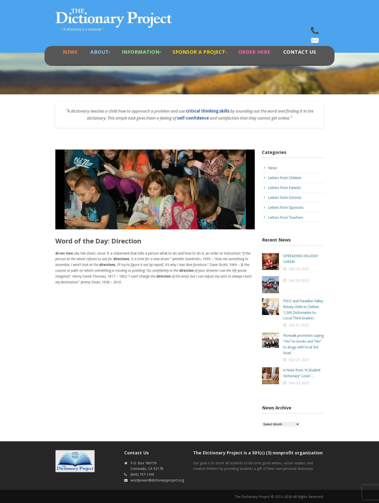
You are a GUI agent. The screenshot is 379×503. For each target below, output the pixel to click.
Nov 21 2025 (299, 359)
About (99, 52)
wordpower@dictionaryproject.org (315, 39)
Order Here (254, 52)
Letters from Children (284, 177)
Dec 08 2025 (299, 280)
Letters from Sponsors (286, 207)
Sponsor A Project (199, 52)
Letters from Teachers (285, 217)
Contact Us (299, 52)
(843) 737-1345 (315, 29)
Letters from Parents (284, 187)
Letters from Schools (284, 197)
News (70, 52)
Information (141, 52)
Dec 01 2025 (299, 325)
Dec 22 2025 (299, 268)
